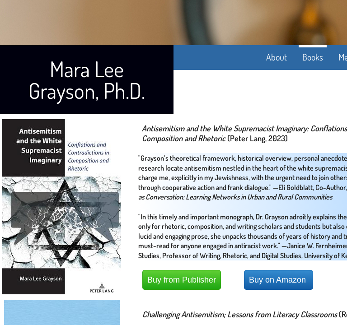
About (276, 57)
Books (312, 57)
